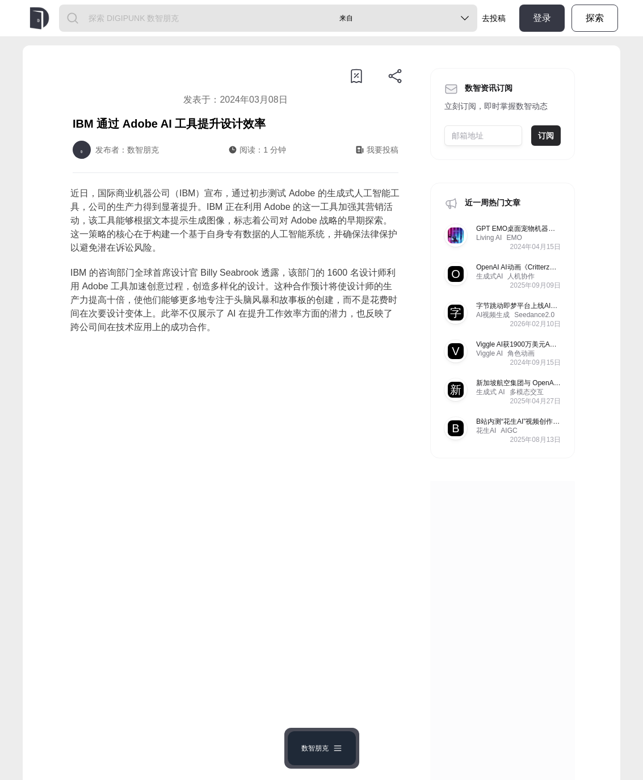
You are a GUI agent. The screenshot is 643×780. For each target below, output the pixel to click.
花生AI (486, 431)
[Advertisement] (235, 436)
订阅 (546, 135)
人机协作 (521, 276)
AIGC (509, 431)
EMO (514, 238)
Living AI (489, 238)
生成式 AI (490, 392)
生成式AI (489, 276)
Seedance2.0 (534, 315)
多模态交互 (527, 392)
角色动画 (521, 353)
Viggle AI (489, 353)
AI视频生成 (493, 315)
